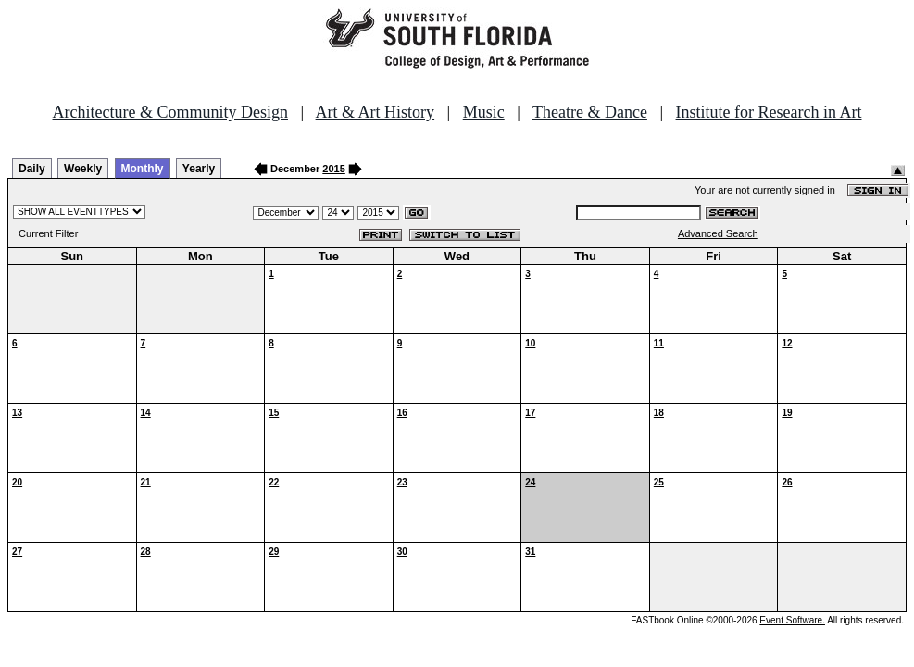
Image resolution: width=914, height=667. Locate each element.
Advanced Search (718, 233)
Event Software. (792, 620)
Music (484, 112)
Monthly (142, 168)
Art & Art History (375, 112)
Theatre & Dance (589, 112)
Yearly (198, 168)
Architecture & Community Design (170, 112)
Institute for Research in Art (769, 112)
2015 (333, 168)
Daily (32, 168)
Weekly (83, 168)
